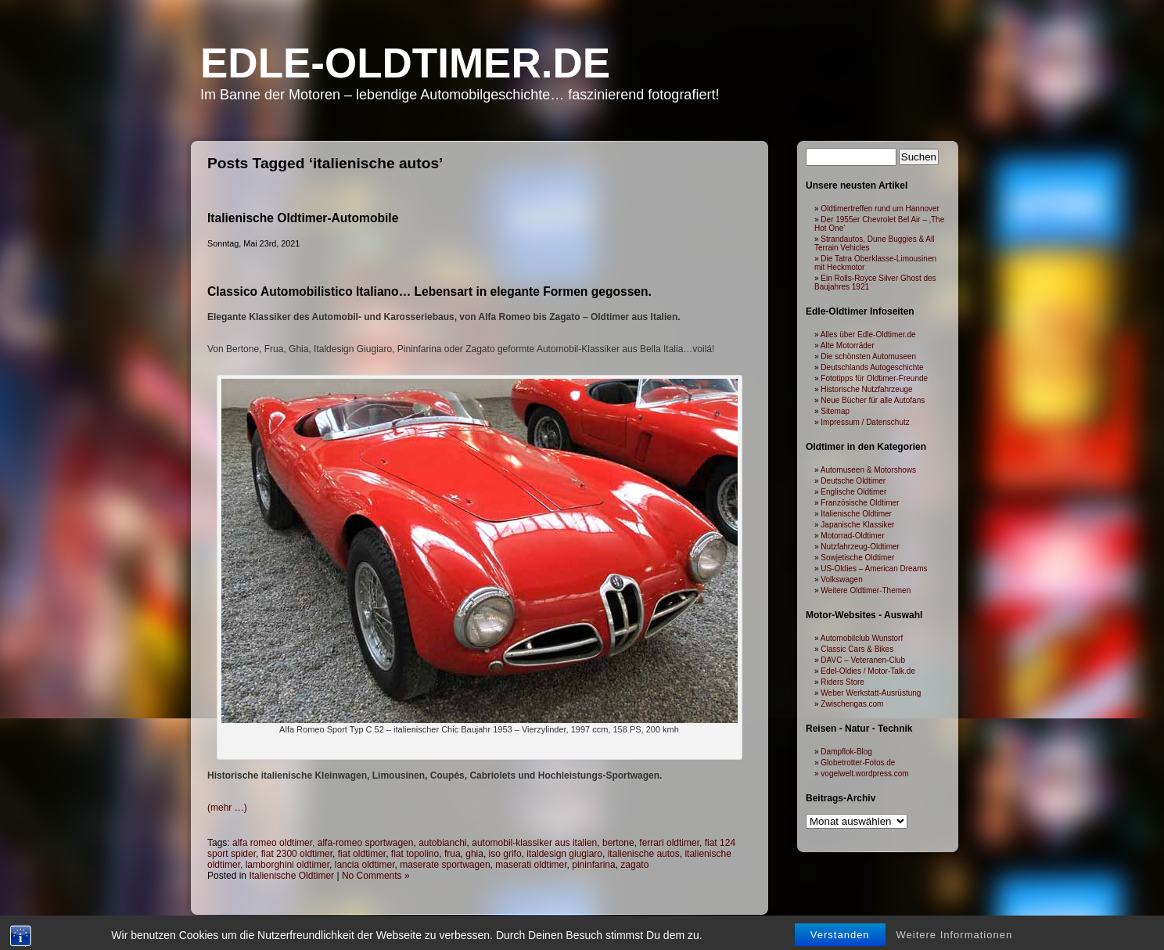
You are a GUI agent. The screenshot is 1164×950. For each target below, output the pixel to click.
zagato (634, 864)
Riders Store (842, 682)
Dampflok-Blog (846, 751)
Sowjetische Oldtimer (857, 557)
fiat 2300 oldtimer (296, 853)
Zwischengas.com (852, 704)
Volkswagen (841, 579)
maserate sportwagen (445, 864)
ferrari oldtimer (669, 842)
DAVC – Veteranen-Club (863, 660)
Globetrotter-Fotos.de (858, 762)
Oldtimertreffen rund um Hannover (880, 208)
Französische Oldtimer (860, 502)
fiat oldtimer (362, 853)
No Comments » (376, 875)
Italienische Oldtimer (291, 875)
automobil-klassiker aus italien (534, 842)
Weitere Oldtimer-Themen (866, 590)
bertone (618, 842)
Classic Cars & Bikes (857, 649)
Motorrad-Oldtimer (852, 535)
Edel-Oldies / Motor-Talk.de (868, 671)
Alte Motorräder (848, 345)
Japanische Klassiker (857, 524)
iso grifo (505, 853)
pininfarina (593, 864)
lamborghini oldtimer (287, 864)
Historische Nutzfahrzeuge (866, 389)
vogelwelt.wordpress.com (864, 773)
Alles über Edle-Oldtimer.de (868, 334)
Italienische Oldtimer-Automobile (302, 218)
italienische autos (644, 853)
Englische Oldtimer (853, 492)
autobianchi (442, 842)
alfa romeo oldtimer (272, 842)
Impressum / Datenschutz (865, 422)
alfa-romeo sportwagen (366, 842)
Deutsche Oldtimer (853, 481)
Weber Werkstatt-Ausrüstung (871, 693)
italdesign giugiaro (564, 853)
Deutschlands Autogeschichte (872, 367)
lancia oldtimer (365, 864)
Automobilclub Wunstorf (862, 638)
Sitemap (835, 411)
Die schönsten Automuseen (868, 356)
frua (452, 853)
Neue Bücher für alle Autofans (873, 400)
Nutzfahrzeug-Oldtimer (860, 546)
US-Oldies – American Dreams (874, 568)
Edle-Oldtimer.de (405, 63)
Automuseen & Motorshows (868, 470)
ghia (474, 853)
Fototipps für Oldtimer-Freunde (874, 378)
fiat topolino (415, 853)
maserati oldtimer (530, 864)
